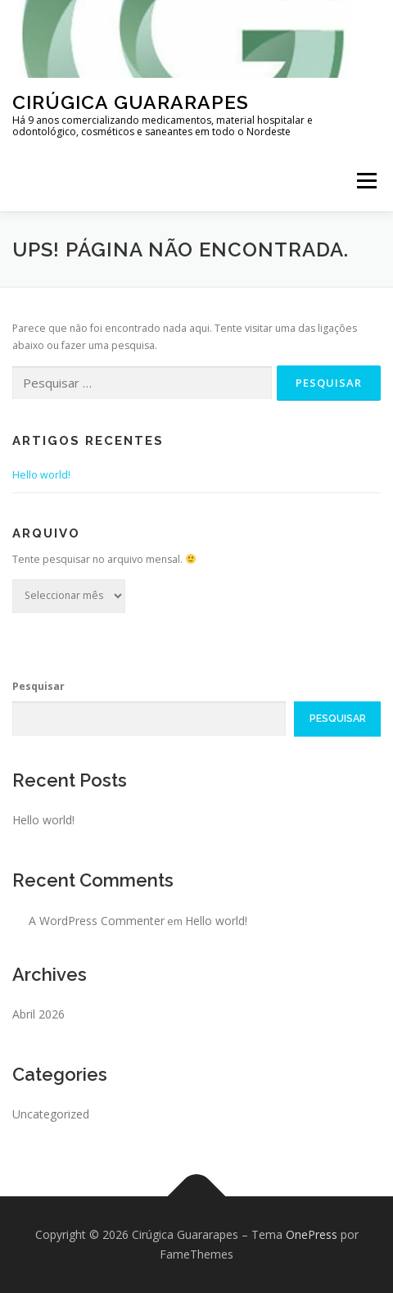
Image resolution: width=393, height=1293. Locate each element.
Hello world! (41, 475)
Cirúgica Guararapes (130, 102)
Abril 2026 (38, 1014)
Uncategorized (50, 1114)
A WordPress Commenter (97, 920)
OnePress (311, 1234)
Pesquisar (38, 686)
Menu (365, 181)
